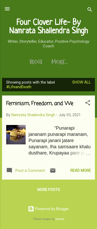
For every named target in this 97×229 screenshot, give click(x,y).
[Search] (90, 10)
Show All (81, 82)
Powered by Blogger (48, 208)
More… (59, 62)
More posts (48, 190)
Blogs (35, 62)
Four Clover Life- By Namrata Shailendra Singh (48, 27)
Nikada (59, 219)
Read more (80, 170)
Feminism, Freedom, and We (39, 104)
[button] (88, 104)
